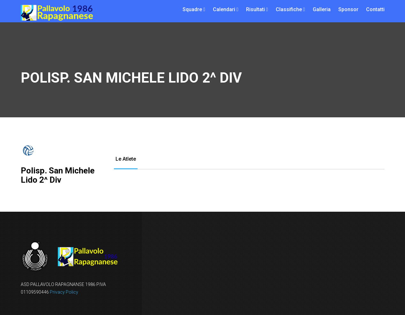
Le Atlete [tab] (126, 159)
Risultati (255, 9)
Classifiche (289, 9)
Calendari (224, 9)
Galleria (322, 9)
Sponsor (348, 9)
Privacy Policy (64, 292)
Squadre (192, 9)
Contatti (375, 9)
